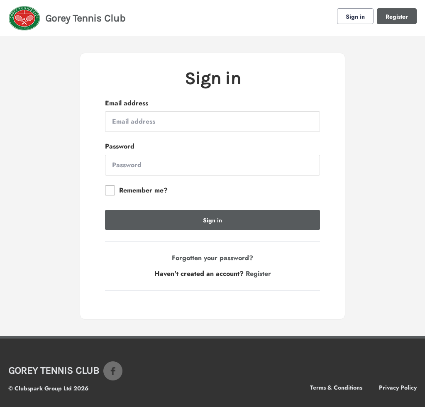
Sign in (355, 16)
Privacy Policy (398, 387)
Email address (126, 103)
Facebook (112, 370)
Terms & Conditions (336, 387)
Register (397, 16)
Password (119, 146)
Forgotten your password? (212, 258)
